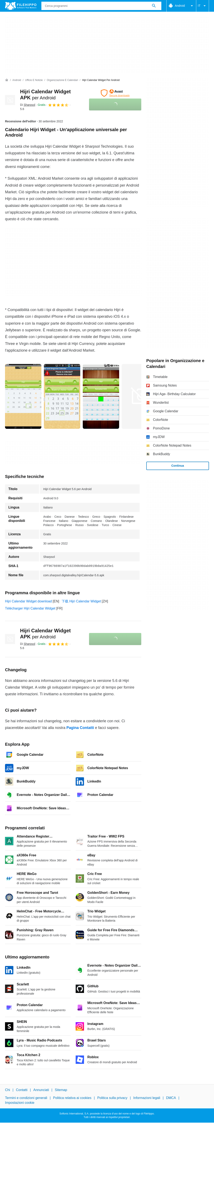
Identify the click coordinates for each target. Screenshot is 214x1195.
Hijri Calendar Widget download (28, 601)
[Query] (101, 6)
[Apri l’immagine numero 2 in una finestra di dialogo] (101, 396)
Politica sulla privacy (112, 1098)
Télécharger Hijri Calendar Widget (30, 608)
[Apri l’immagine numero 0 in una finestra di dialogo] (23, 396)
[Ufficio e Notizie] (34, 80)
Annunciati (41, 1090)
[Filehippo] (20, 6)
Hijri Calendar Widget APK (45, 633)
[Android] (16, 80)
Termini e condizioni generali (26, 1098)
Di (27, 104)
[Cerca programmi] (154, 6)
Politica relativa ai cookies (72, 1098)
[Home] (6, 80)
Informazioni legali (146, 1098)
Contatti (21, 1090)
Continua (177, 465)
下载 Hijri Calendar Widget (81, 601)
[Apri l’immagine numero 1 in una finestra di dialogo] (62, 396)
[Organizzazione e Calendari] (62, 80)
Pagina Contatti (80, 728)
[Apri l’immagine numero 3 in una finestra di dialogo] (140, 396)
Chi (7, 1090)
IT (202, 5)
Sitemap (61, 1090)
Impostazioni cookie (19, 1102)
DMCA (171, 1098)
